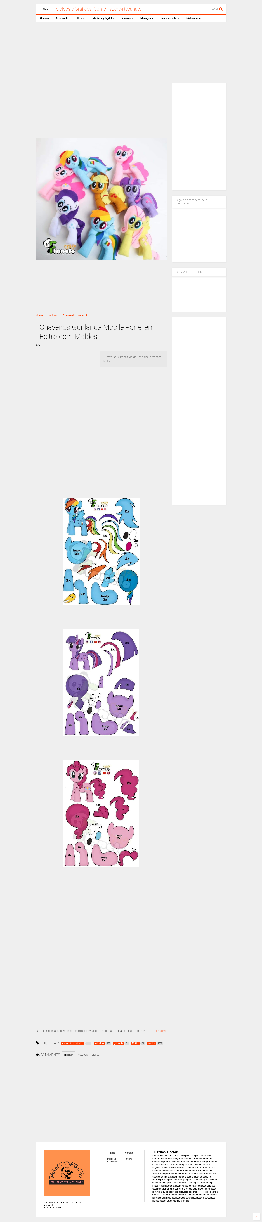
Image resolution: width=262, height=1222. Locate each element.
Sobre (129, 1159)
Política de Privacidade (112, 1160)
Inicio (44, 18)
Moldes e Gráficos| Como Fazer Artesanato (98, 9)
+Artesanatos (195, 18)
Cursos (81, 18)
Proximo (161, 1030)
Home (39, 315)
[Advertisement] (131, 52)
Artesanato (63, 18)
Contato (129, 1153)
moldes (53, 315)
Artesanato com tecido (75, 315)
